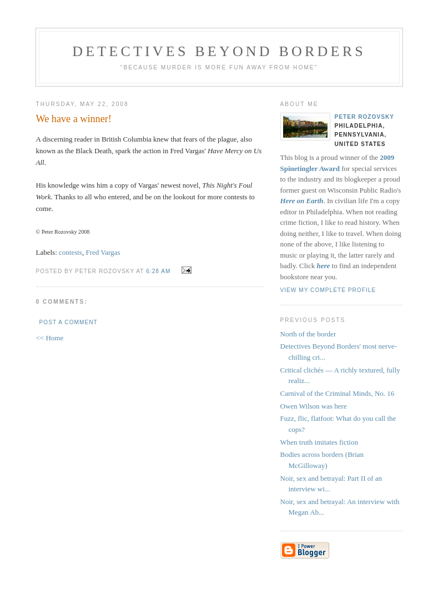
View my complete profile (328, 290)
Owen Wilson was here (313, 406)
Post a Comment (68, 322)
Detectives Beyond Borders (219, 51)
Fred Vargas (102, 252)
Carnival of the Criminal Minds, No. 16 (337, 393)
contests (70, 252)
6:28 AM (158, 271)
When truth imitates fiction (319, 442)
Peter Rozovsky (365, 117)
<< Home (50, 338)
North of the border (308, 334)
